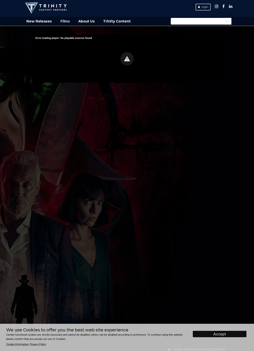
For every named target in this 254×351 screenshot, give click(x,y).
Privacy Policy (38, 344)
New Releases (39, 21)
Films (65, 21)
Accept (219, 334)
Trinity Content (117, 21)
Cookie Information (17, 344)
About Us (86, 21)
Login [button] (203, 6)
